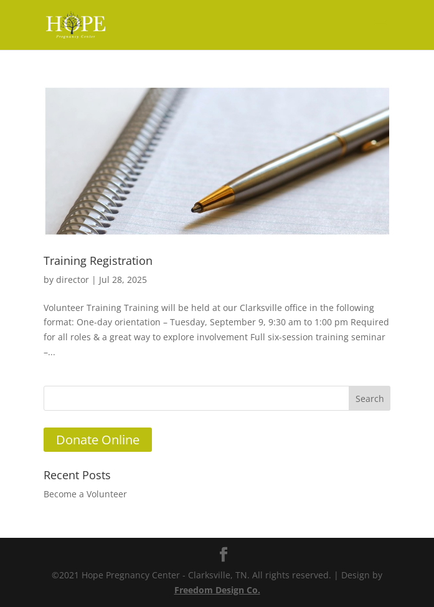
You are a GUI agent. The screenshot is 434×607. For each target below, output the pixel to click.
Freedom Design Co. (217, 590)
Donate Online (97, 439)
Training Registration (98, 260)
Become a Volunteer (85, 494)
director (72, 279)
